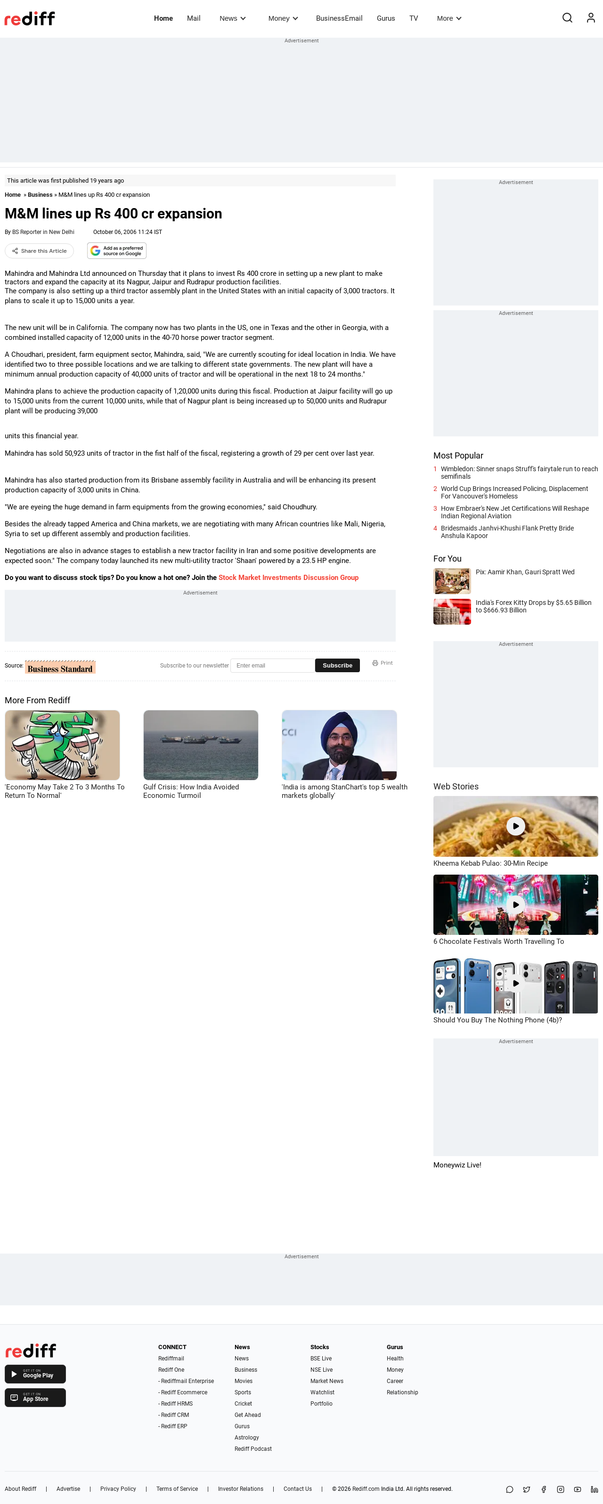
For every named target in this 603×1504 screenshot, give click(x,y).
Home (163, 18)
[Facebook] (543, 1490)
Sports (243, 1392)
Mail (194, 18)
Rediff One (171, 1370)
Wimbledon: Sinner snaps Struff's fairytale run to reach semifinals (519, 472)
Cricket (243, 1403)
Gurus (386, 18)
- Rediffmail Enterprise (186, 1381)
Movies (244, 1381)
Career (395, 1381)
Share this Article (39, 251)
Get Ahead (248, 1415)
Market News (326, 1381)
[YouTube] (577, 1490)
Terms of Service (177, 1489)
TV (413, 18)
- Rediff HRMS (175, 1403)
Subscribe (337, 665)
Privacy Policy (118, 1489)
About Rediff (20, 1489)
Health (395, 1358)
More (449, 18)
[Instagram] (560, 1490)
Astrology (247, 1437)
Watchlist (322, 1392)
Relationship (402, 1392)
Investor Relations (240, 1489)
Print (382, 663)
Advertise (68, 1489)
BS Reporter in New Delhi (43, 232)
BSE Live (321, 1358)
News (232, 18)
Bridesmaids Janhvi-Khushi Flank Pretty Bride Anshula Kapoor (507, 531)
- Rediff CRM (173, 1415)
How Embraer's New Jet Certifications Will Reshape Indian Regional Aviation (515, 512)
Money (283, 18)
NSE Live (321, 1370)
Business (40, 194)
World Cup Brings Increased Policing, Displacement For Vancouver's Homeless (514, 492)
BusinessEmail (339, 18)
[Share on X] (526, 1490)
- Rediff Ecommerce (182, 1392)
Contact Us (298, 1489)
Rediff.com (366, 1489)
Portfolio (321, 1403)
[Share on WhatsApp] (509, 1490)
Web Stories (456, 786)
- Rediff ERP (172, 1426)
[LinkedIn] (594, 1490)
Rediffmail (171, 1358)
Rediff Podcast (253, 1449)
